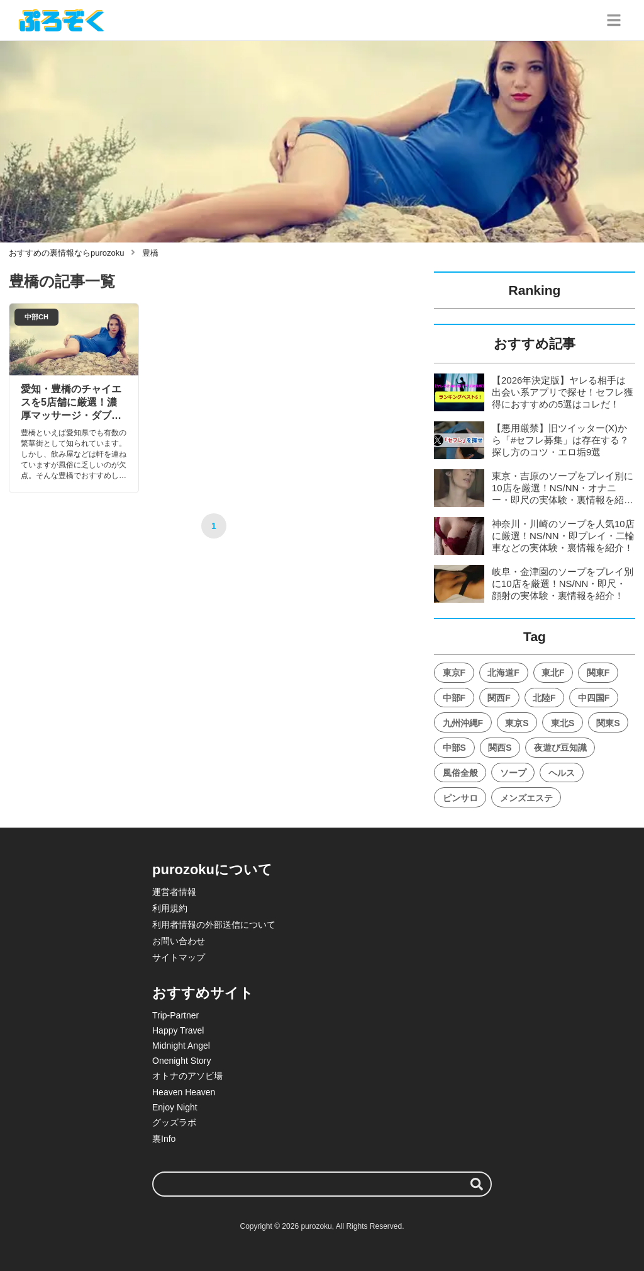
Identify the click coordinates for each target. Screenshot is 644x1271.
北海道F (503, 673)
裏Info (163, 1139)
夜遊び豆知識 (560, 748)
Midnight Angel (181, 1045)
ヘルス (561, 773)
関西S (499, 748)
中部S (454, 748)
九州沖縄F (463, 723)
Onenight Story (181, 1061)
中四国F (594, 698)
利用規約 (169, 908)
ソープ (513, 773)
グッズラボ (174, 1122)
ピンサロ (460, 798)
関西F (499, 698)
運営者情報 (174, 892)
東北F (553, 673)
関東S (607, 723)
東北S (562, 723)
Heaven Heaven (183, 1092)
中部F (454, 698)
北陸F (544, 698)
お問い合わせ (178, 941)
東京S (516, 723)
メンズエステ (526, 798)
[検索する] (476, 1184)
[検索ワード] (322, 1184)
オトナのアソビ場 (187, 1076)
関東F (598, 673)
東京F (454, 673)
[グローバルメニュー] (614, 20)
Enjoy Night (174, 1107)
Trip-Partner (175, 1015)
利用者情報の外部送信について (213, 925)
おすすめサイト (202, 993)
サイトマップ (178, 957)
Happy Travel (178, 1030)
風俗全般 (460, 773)
